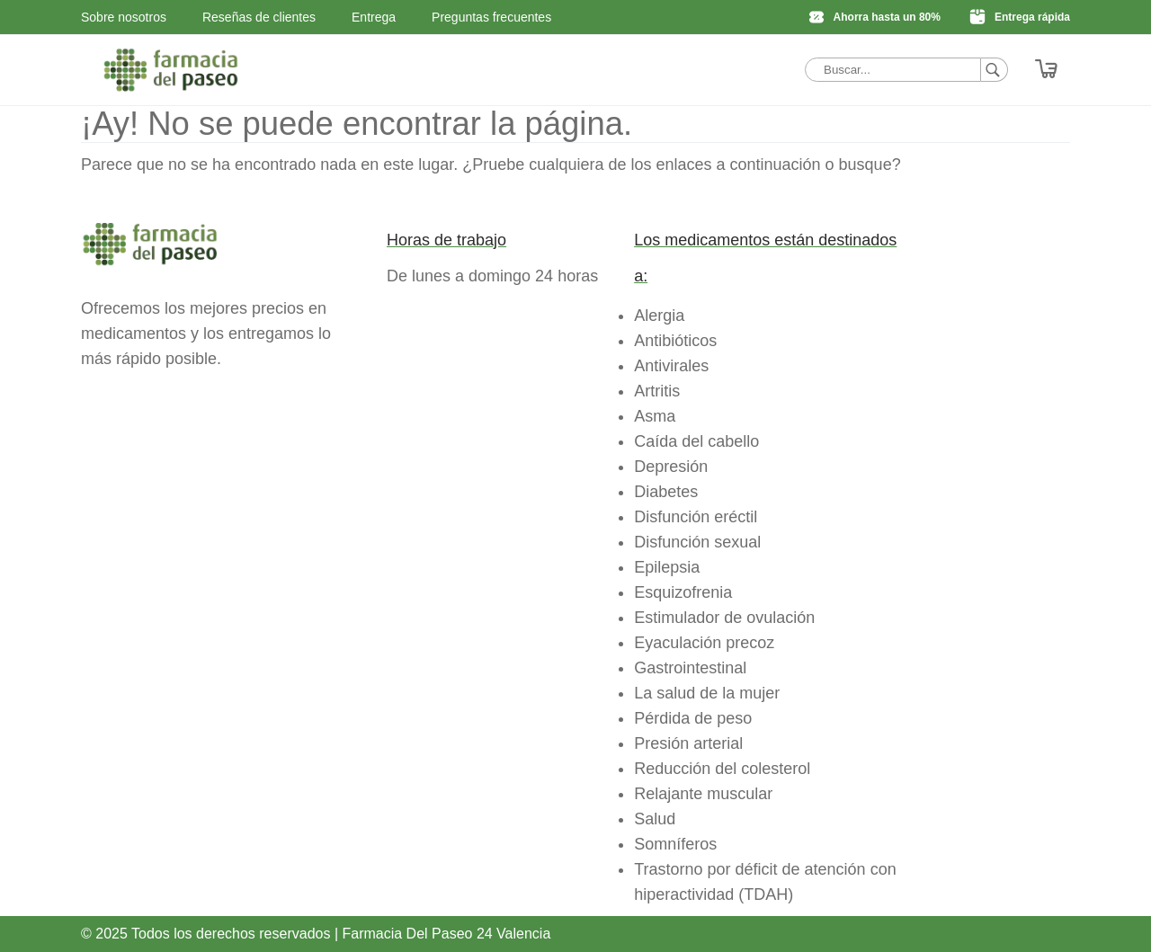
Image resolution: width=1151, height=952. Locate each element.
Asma (654, 416)
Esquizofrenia (683, 592)
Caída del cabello (696, 441)
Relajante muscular (703, 794)
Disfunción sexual (697, 542)
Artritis (657, 391)
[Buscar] (994, 70)
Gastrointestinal (690, 668)
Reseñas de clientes (259, 17)
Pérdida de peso (693, 718)
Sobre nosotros (123, 17)
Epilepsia (667, 567)
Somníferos (675, 844)
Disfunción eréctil (695, 517)
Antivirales (671, 366)
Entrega (374, 17)
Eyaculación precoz (704, 643)
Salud (654, 819)
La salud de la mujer (707, 693)
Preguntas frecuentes (491, 17)
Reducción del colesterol (722, 769)
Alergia (659, 316)
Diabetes (666, 492)
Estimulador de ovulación (724, 618)
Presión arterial (688, 743)
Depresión (671, 467)
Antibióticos (675, 341)
